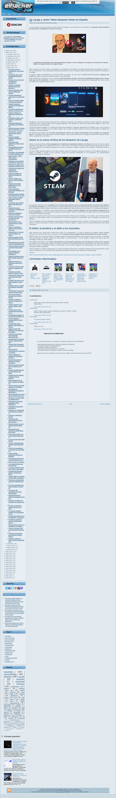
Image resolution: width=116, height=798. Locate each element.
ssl (24, 716)
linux (23, 692)
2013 (7, 572)
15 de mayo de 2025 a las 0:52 (42, 315)
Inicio (70, 404)
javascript (7, 713)
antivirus (10, 710)
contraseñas (17, 712)
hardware (20, 679)
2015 (7, 568)
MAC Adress (10, 728)
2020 (7, 559)
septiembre (10, 60)
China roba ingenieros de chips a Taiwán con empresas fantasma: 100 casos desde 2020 (14, 624)
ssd (15, 697)
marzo (9, 545)
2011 (7, 576)
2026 (7, 50)
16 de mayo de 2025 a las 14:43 (43, 329)
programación (15, 703)
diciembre (10, 54)
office (23, 707)
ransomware (15, 686)
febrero (9, 547)
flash (20, 715)
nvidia (11, 694)
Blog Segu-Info (9, 641)
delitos (20, 725)
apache (6, 712)
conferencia (21, 718)
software (22, 688)
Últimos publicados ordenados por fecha (13, 40)
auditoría (22, 722)
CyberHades (8, 647)
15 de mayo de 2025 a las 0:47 (42, 307)
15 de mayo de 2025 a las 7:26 (42, 322)
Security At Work (9, 638)
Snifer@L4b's (9, 652)
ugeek (7, 656)
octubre (9, 58)
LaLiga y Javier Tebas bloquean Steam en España (60, 20)
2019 (7, 561)
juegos (19, 710)
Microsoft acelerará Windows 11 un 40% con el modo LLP (19, 775)
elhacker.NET (60, 789)
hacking (22, 694)
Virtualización (10, 725)
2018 (7, 562)
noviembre (10, 56)
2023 (7, 553)
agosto (9, 62)
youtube (18, 704)
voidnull (7, 660)
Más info (65, 2)
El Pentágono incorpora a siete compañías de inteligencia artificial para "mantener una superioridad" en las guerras (14, 612)
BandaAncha (8, 654)
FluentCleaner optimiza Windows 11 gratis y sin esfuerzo (19, 761)
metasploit (10, 724)
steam (43, 290)
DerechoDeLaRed (10, 650)
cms (13, 715)
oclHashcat (6, 730)
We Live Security (10, 639)
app (12, 701)
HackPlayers (8, 643)
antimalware (19, 728)
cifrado (22, 701)
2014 (7, 570)
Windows (20, 684)
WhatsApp (15, 695)
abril (8, 543)
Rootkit (6, 722)
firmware (15, 707)
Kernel (17, 709)
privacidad (20, 681)
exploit (6, 697)
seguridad (9, 672)
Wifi (23, 697)
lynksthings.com (9, 661)
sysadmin (18, 706)
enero (9, 549)
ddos (12, 699)
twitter (23, 699)
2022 (7, 555)
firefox (6, 707)
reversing (6, 727)
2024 (7, 551)
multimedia (17, 713)
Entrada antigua (104, 404)
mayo (9, 67)
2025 (7, 52)
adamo (15, 727)
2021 (7, 557)
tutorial (22, 690)
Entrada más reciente (36, 404)
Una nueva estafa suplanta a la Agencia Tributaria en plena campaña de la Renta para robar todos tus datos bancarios (14, 601)
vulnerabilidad (10, 674)
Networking (7, 706)
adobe (9, 709)
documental (7, 721)
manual (13, 692)
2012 (7, 574)
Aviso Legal (67, 790)
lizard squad (14, 722)
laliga (39, 290)
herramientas (8, 704)
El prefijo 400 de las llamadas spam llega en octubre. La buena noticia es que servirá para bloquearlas (14, 619)
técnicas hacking (20, 724)
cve (12, 690)
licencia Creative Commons (63, 791)
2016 (7, 566)
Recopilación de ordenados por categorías (14, 37)
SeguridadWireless (15, 719)
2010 (7, 578)
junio (8, 65)
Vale (73, 2)
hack (23, 709)
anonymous (15, 716)
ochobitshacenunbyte (11, 658)
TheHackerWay (9, 645)
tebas (46, 290)
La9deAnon (8, 649)
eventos (6, 715)
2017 (7, 564)
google (22, 676)
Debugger (18, 721)
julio (8, 64)
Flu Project (8, 636)
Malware (8, 676)
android (7, 688)
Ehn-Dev (22, 727)
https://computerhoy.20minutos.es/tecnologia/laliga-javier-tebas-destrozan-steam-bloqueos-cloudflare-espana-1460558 (65, 255)
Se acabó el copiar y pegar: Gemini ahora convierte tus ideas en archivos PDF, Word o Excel (14, 606)
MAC (5, 716)
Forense (11, 718)
